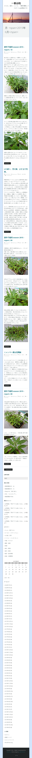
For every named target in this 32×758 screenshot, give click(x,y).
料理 (6, 546)
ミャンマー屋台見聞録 (12, 352)
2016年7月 (7, 662)
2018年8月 (7, 603)
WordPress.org (9, 742)
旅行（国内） (8, 548)
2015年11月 (8, 683)
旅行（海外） (22, 354)
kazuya (15, 52)
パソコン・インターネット (11, 538)
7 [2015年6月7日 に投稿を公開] (5, 567)
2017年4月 (7, 642)
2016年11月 (8, 652)
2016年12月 (8, 650)
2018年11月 (8, 595)
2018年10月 (8, 598)
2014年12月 (8, 712)
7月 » (9, 577)
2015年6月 (7, 696)
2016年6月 (7, 665)
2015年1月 (7, 709)
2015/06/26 (7, 174)
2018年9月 (7, 600)
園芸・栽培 (21, 52)
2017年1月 (7, 647)
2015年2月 (7, 706)
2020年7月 (7, 585)
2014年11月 (8, 714)
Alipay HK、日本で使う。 (11, 491)
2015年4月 (7, 701)
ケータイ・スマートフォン (11, 533)
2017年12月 (8, 621)
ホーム (16, 755)
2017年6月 (7, 637)
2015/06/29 (7, 52)
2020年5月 (7, 587)
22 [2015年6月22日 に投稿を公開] (9, 572)
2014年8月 (7, 722)
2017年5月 (7, 639)
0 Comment (9, 175)
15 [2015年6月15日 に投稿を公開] (9, 569)
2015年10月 (8, 686)
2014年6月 (7, 727)
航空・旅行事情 (22, 174)
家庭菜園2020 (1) (9, 489)
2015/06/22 (7, 242)
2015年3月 (7, 704)
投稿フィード (8, 737)
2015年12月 (8, 681)
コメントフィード (9, 740)
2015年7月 (7, 694)
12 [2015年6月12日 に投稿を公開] (22, 567)
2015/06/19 (7, 354)
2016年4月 (7, 670)
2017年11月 (8, 624)
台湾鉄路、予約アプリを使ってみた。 (14, 504)
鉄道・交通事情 (9, 556)
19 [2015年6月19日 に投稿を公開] (22, 569)
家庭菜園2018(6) (9, 496)
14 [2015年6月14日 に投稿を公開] (6, 569)
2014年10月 (8, 717)
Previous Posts (8, 469)
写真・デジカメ (9, 540)
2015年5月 (7, 699)
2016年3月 (7, 673)
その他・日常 (8, 535)
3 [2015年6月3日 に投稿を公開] (15, 565)
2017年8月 (7, 631)
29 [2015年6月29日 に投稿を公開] (9, 574)
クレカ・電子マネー (10, 530)
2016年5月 (7, 668)
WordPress (9, 752)
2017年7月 (7, 634)
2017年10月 (8, 626)
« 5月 (5, 577)
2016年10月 (8, 655)
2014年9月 (7, 719)
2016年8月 (7, 660)
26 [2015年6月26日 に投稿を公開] (22, 572)
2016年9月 (7, 657)
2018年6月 (7, 608)
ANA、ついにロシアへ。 (11, 494)
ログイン (7, 734)
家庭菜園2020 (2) (9, 486)
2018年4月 (7, 613)
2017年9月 (7, 629)
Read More (7, 163)
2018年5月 (7, 611)
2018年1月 (7, 619)
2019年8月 (7, 590)
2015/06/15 (7, 396)
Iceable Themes (22, 752)
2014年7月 (7, 725)
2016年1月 (7, 678)
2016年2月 (7, 675)
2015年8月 (7, 691)
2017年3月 (7, 644)
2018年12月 (8, 593)
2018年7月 (7, 606)
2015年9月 (7, 688)
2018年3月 (7, 616)
